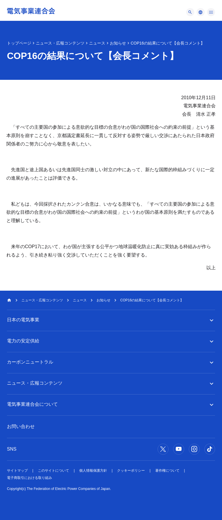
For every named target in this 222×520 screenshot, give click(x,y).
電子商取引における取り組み (29, 478)
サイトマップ (17, 471)
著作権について (167, 471)
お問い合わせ (21, 426)
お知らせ (118, 43)
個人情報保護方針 (93, 471)
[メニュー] (190, 12)
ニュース (97, 43)
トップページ (19, 43)
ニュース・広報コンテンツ (60, 43)
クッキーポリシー (131, 471)
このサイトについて (53, 471)
